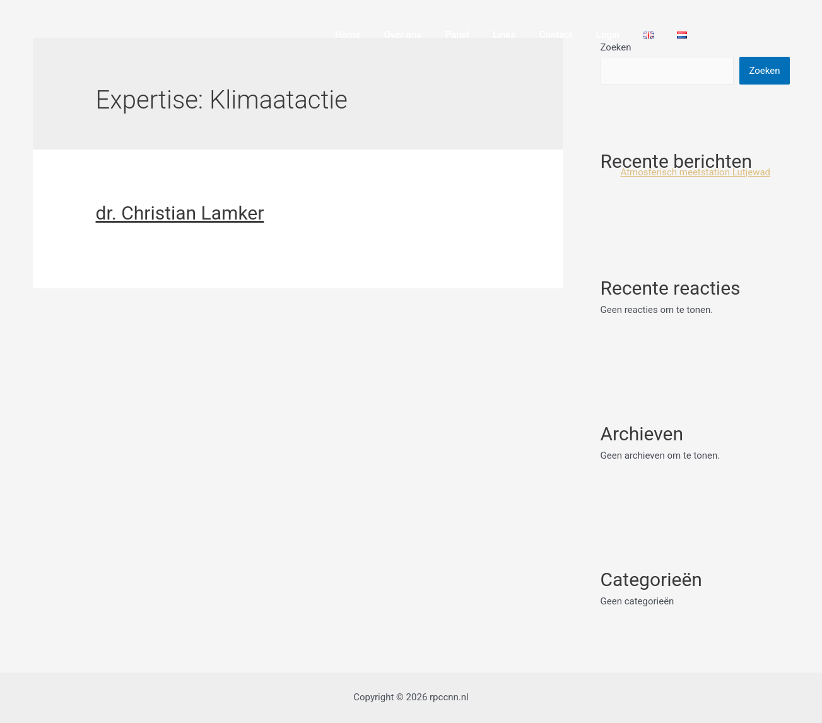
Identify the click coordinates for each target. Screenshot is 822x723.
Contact (572, 34)
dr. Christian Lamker (180, 213)
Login (619, 34)
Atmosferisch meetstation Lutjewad (695, 172)
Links (525, 34)
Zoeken (764, 70)
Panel (483, 34)
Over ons (433, 34)
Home (383, 34)
